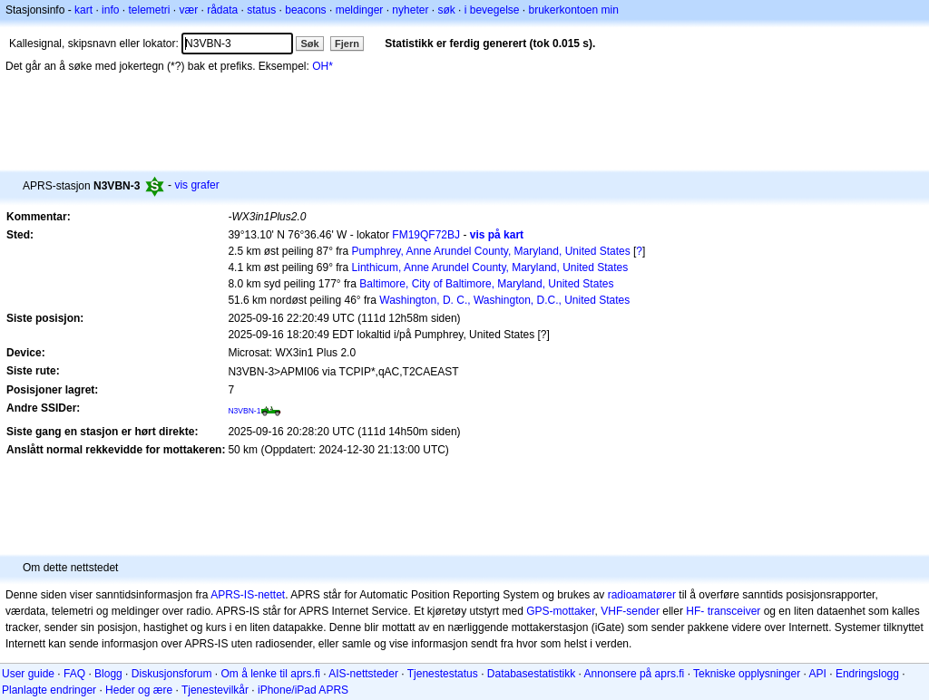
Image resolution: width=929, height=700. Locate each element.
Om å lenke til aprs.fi (270, 673)
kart (83, 10)
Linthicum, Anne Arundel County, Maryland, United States (490, 267)
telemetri (149, 10)
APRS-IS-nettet (247, 594)
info (110, 10)
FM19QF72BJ (426, 234)
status (261, 10)
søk (446, 10)
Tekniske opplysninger (746, 673)
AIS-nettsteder (363, 673)
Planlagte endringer (49, 690)
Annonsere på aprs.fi (634, 673)
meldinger (360, 10)
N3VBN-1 (244, 410)
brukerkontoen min (574, 10)
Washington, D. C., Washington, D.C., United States (504, 300)
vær (188, 10)
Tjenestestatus (442, 673)
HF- (695, 611)
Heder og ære (138, 690)
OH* (322, 66)
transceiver (734, 611)
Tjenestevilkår (215, 690)
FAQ (74, 673)
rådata (222, 10)
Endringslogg (867, 673)
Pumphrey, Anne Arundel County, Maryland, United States (491, 251)
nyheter (410, 10)
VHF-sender (630, 611)
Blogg (108, 673)
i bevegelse (492, 10)
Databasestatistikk (531, 673)
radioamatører (642, 594)
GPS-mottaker (560, 611)
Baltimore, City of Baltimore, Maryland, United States (486, 283)
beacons (305, 10)
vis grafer (196, 185)
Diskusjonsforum (172, 673)
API (817, 673)
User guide (28, 673)
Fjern (347, 43)
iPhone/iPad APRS (303, 690)
